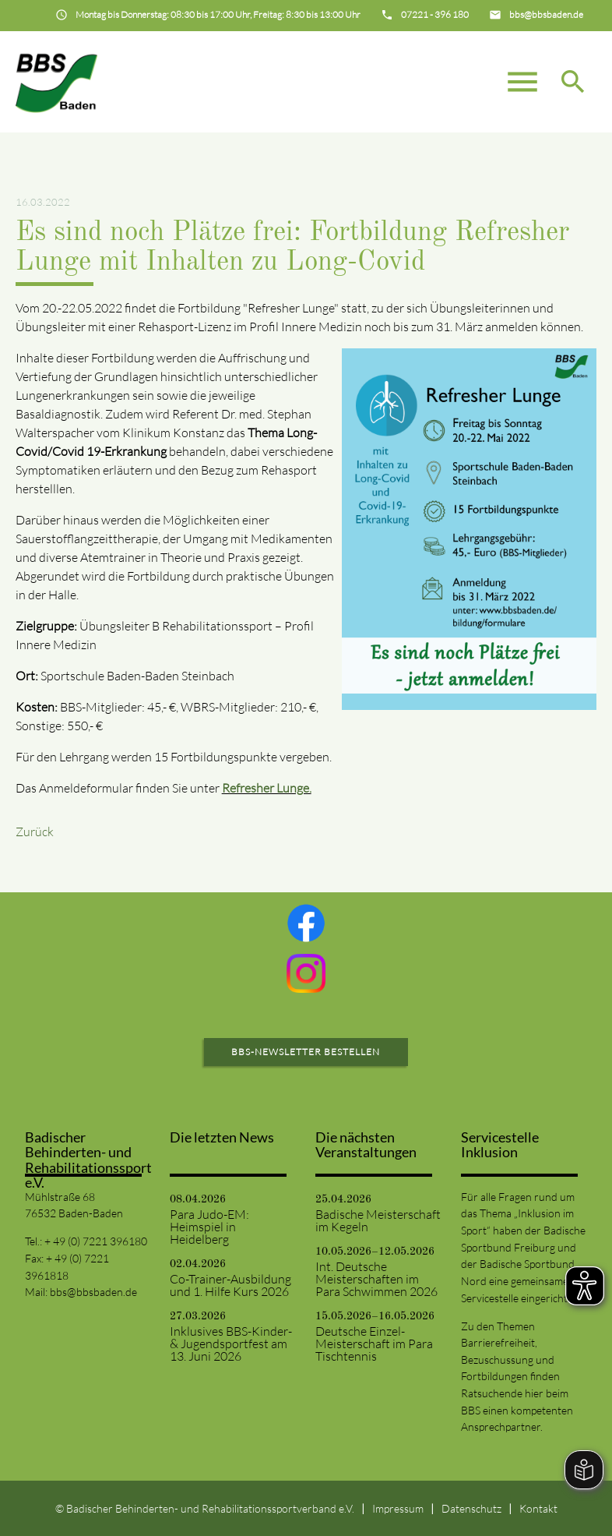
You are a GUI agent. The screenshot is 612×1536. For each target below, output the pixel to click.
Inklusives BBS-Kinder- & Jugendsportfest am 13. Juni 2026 (231, 1343)
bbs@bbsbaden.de (93, 1291)
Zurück (35, 831)
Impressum (398, 1508)
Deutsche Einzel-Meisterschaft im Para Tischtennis (374, 1343)
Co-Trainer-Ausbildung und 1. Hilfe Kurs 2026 (230, 1285)
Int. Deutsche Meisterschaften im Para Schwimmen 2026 (376, 1279)
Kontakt (538, 1508)
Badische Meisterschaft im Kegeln (378, 1220)
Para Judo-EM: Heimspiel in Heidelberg (209, 1226)
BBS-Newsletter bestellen (305, 1052)
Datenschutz (471, 1508)
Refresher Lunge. (266, 788)
